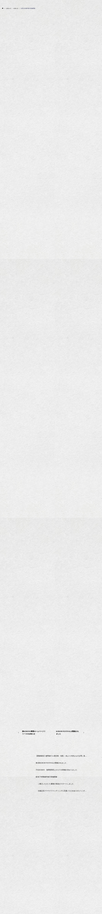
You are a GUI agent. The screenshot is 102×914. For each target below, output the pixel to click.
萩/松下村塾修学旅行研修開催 (46, 777)
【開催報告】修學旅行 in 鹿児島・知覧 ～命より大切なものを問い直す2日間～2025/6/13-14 (61, 756)
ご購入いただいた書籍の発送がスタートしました (56, 784)
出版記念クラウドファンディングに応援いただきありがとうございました (62, 791)
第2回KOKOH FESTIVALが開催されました (51, 763)
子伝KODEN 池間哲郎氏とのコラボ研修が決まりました (56, 770)
